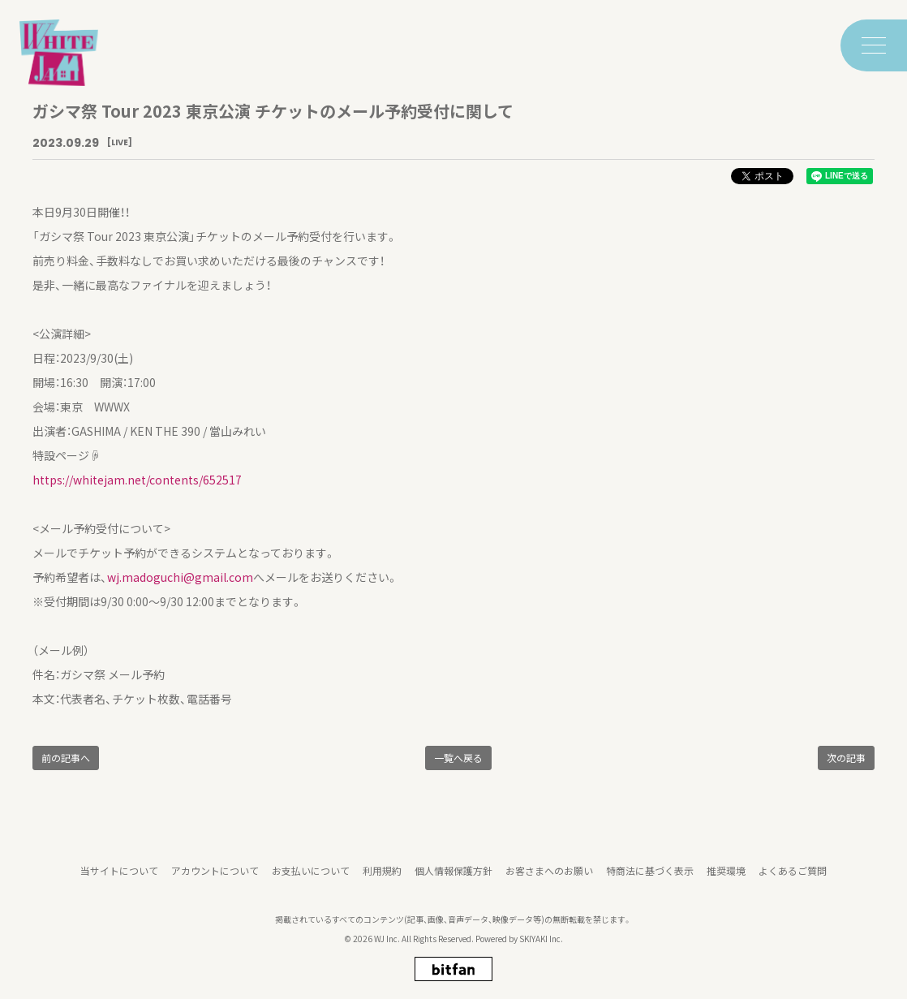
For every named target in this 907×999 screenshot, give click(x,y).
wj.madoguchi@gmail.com (180, 577)
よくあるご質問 (793, 878)
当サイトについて (119, 878)
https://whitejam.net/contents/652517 (137, 480)
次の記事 (846, 757)
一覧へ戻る (458, 757)
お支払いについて (311, 878)
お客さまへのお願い (549, 878)
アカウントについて (215, 878)
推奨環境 (726, 878)
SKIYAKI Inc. (541, 946)
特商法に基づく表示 (650, 878)
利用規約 (382, 878)
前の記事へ (65, 757)
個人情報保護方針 (453, 878)
